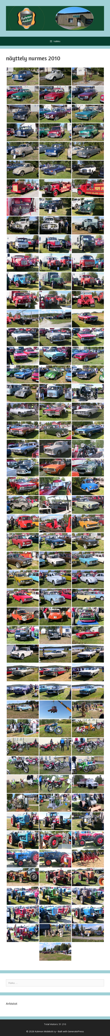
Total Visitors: (51, 1024)
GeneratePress (76, 1031)
